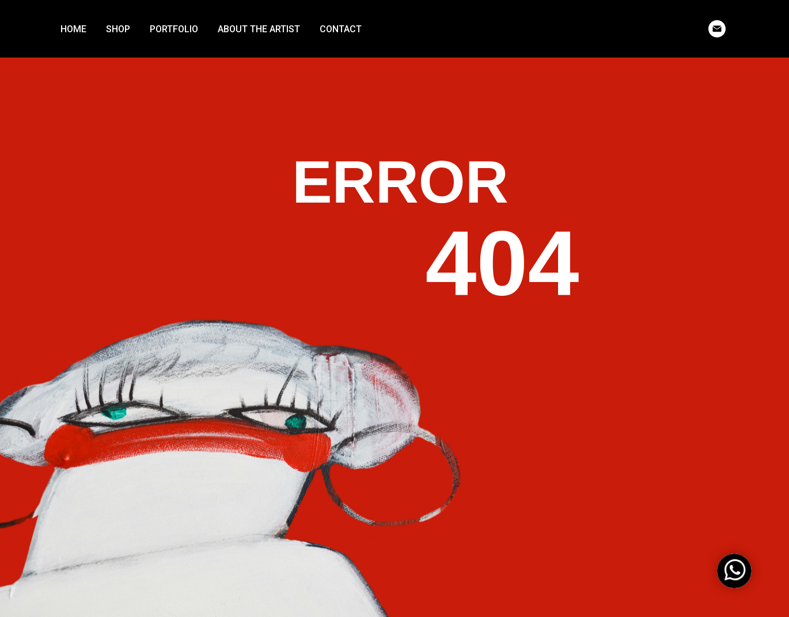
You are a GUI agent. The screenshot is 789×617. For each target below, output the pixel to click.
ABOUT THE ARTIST (259, 29)
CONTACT (341, 29)
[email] (717, 28)
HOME (73, 29)
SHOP (118, 29)
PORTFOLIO (174, 29)
